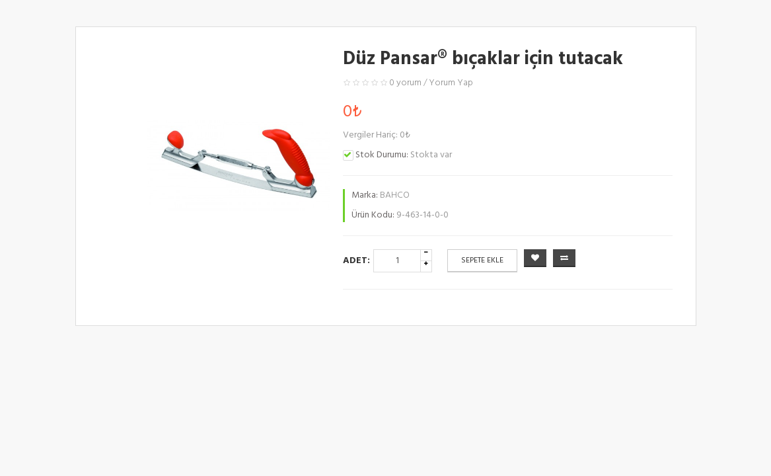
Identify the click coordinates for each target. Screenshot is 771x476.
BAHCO (395, 195)
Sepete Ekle (482, 260)
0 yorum (405, 83)
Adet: (356, 260)
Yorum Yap (451, 83)
